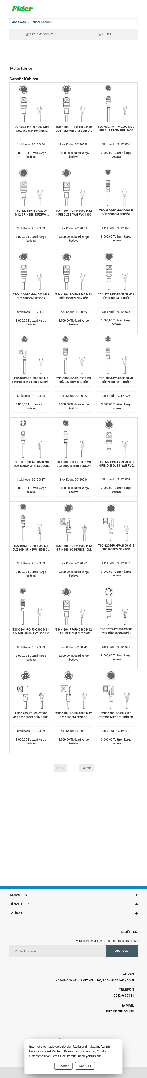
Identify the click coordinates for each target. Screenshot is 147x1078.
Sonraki (87, 767)
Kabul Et (85, 1066)
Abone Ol (121, 950)
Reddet (63, 1066)
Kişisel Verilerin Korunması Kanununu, (68, 1051)
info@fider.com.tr (120, 1011)
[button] (105, 34)
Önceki (60, 767)
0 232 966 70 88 (124, 995)
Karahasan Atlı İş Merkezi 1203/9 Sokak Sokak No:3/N (95, 980)
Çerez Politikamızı (64, 1056)
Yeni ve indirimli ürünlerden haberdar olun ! (107, 941)
